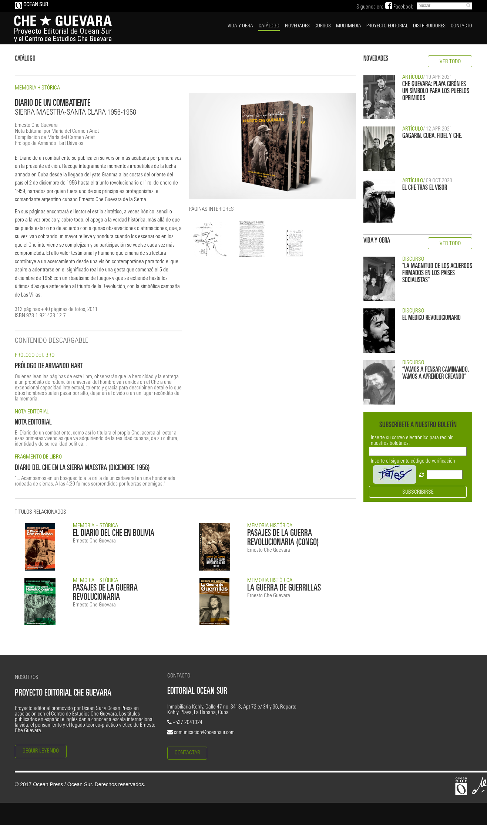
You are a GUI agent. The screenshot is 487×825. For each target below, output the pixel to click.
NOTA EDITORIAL (33, 423)
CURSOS (323, 26)
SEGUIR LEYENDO (41, 751)
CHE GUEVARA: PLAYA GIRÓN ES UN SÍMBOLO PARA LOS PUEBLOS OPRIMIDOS (435, 91)
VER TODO (450, 62)
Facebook (399, 7)
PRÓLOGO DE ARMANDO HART (49, 367)
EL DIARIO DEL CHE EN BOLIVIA (113, 533)
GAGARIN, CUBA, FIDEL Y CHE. (432, 136)
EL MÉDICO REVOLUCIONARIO (431, 318)
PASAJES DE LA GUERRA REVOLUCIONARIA (105, 593)
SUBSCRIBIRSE (418, 492)
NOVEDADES (297, 26)
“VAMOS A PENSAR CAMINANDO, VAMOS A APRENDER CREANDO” (435, 373)
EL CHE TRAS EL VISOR (424, 188)
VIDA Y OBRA (240, 26)
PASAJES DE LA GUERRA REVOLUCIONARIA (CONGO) (283, 538)
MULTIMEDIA (348, 26)
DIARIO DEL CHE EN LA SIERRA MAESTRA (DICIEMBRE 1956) (82, 468)
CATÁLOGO (269, 26)
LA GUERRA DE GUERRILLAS (284, 588)
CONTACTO (461, 26)
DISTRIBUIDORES (429, 26)
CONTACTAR (187, 753)
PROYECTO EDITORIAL (387, 26)
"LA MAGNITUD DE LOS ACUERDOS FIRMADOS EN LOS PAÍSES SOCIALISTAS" (437, 273)
